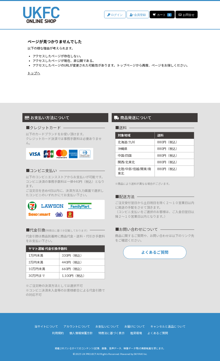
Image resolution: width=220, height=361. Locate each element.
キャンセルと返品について (167, 326)
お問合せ (186, 14)
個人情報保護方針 (81, 333)
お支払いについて (107, 326)
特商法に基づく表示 (111, 333)
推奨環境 (136, 333)
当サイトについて (46, 326)
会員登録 (137, 14)
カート (162, 14)
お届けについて (134, 326)
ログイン (114, 14)
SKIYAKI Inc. (140, 353)
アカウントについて (77, 326)
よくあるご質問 (154, 252)
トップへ (34, 73)
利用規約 (58, 333)
